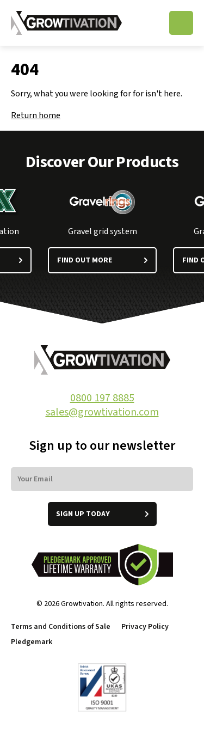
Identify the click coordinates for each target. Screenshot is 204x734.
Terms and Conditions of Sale (60, 626)
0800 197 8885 (102, 398)
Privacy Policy (145, 626)
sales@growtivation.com (102, 412)
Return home (35, 115)
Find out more (102, 260)
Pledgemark (32, 642)
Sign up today (102, 514)
